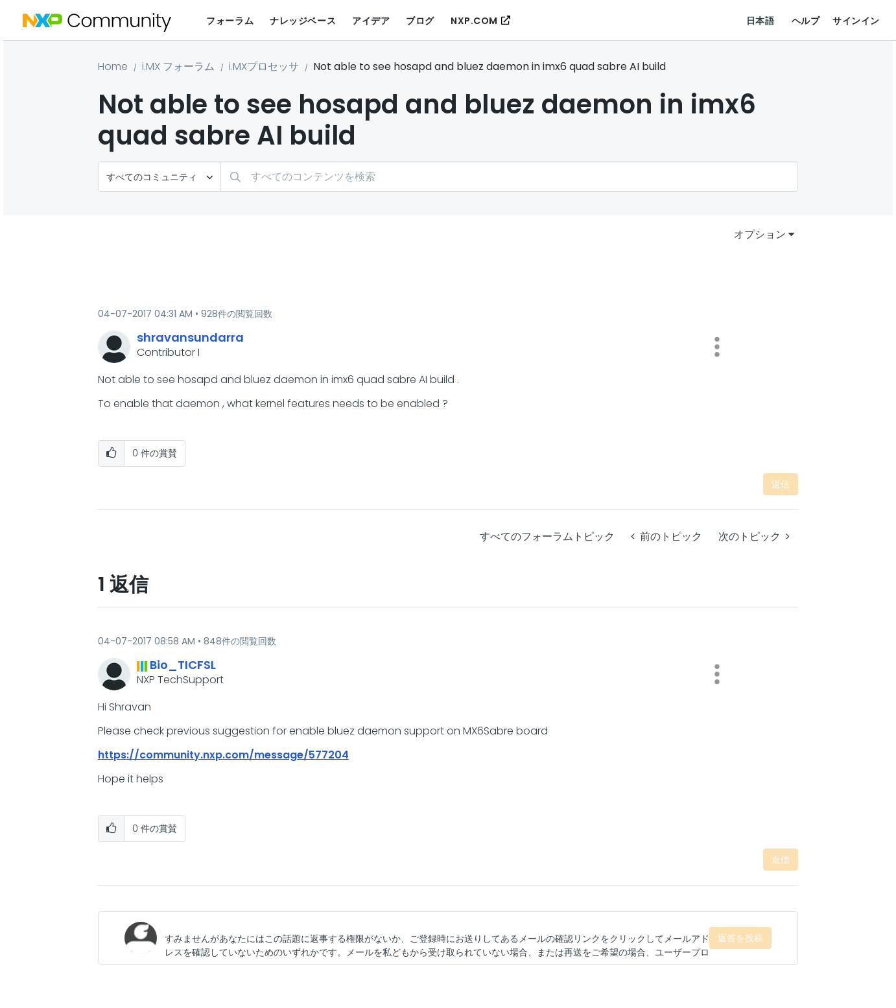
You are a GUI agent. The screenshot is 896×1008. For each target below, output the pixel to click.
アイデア (371, 20)
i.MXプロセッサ (264, 66)
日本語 (760, 20)
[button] (717, 347)
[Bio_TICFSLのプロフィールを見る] (183, 665)
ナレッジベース (303, 20)
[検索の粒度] (159, 176)
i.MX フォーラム (178, 66)
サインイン (856, 20)
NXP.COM (474, 20)
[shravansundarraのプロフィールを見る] (190, 337)
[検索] (509, 176)
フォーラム (229, 20)
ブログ (420, 20)
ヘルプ (806, 20)
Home (113, 66)
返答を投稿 (740, 938)
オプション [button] (760, 234)
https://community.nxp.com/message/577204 (223, 754)
